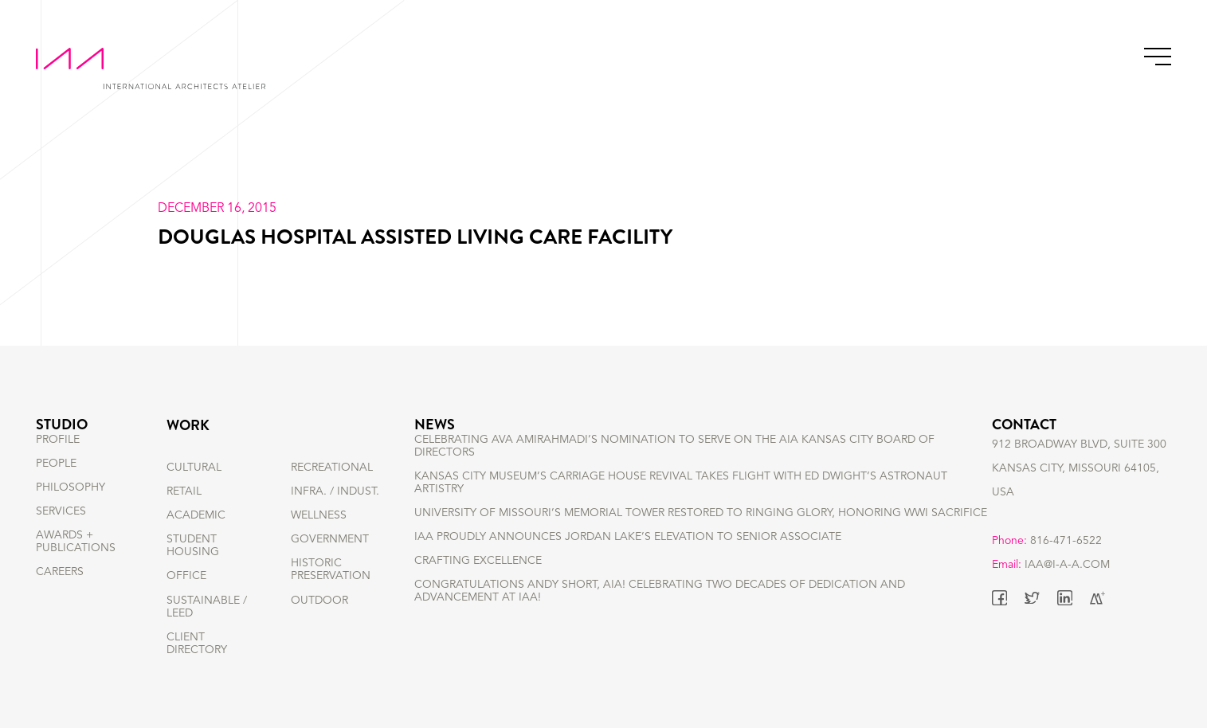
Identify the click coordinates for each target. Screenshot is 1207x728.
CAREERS (60, 600)
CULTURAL (194, 467)
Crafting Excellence (478, 589)
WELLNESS (319, 515)
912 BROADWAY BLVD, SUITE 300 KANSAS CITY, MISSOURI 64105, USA (1079, 491)
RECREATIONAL (332, 467)
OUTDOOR (319, 600)
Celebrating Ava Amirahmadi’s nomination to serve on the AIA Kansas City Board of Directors (674, 474)
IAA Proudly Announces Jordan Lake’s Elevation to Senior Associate (627, 564)
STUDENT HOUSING (193, 546)
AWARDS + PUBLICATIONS (76, 569)
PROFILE (58, 467)
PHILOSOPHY (70, 515)
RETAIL (184, 491)
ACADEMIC (196, 515)
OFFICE (186, 575)
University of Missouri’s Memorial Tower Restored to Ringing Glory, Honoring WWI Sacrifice (700, 540)
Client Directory (197, 644)
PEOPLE (56, 491)
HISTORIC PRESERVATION (330, 569)
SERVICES (61, 539)
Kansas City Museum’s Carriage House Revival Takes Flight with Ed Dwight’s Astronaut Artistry (680, 511)
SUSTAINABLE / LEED (207, 607)
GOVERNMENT (330, 539)
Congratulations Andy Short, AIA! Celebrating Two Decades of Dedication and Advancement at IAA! (659, 620)
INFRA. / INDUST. (335, 491)
